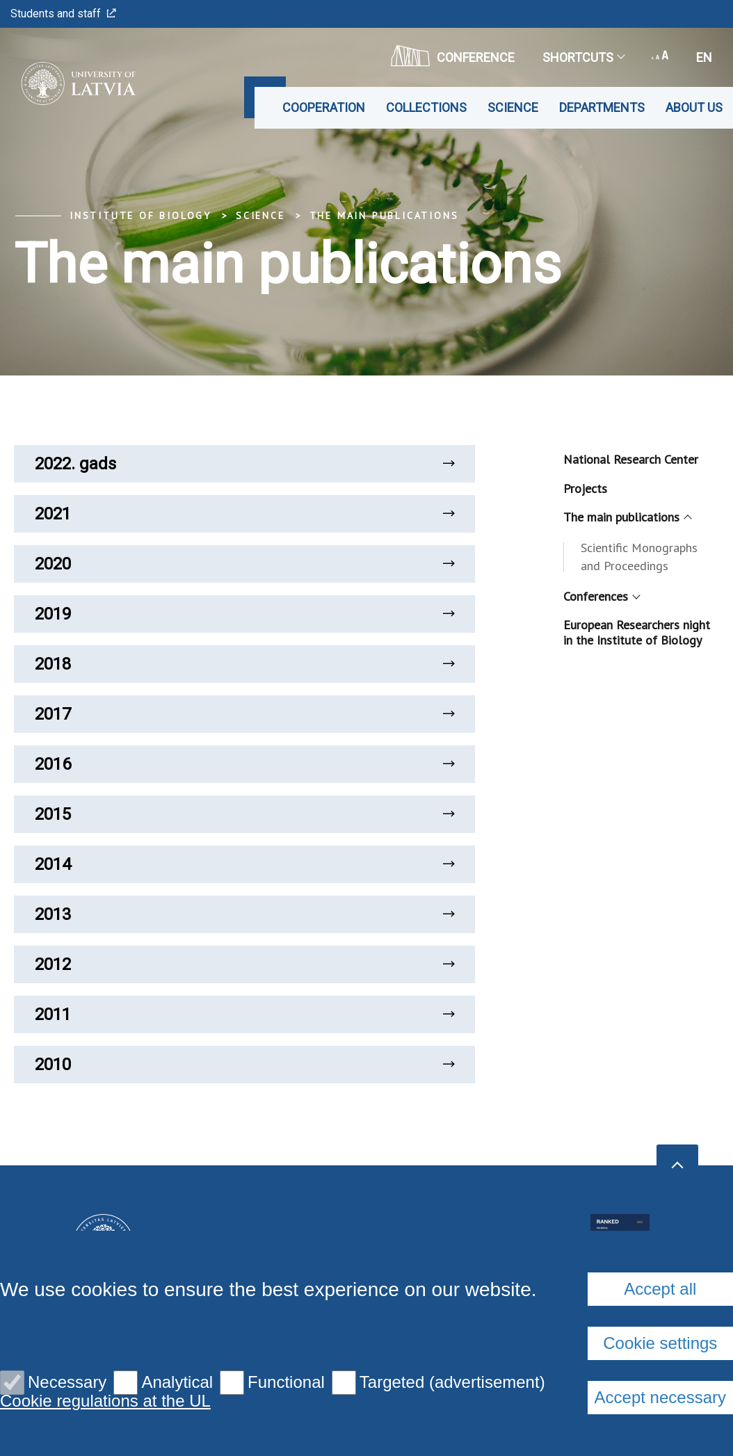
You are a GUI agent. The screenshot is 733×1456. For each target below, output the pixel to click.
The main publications (384, 215)
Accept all (660, 1288)
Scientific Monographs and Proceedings (639, 557)
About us (694, 107)
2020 (244, 564)
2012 (244, 964)
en (704, 57)
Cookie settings (660, 1343)
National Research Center (630, 459)
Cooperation (323, 107)
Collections (426, 107)
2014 (244, 864)
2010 (244, 1064)
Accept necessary (660, 1397)
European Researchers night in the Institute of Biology (636, 632)
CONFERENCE (453, 55)
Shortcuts (583, 57)
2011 (244, 1014)
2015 (244, 814)
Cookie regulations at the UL (105, 1401)
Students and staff (63, 13)
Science (513, 107)
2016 (244, 764)
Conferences (600, 596)
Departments (602, 107)
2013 (244, 914)
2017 (244, 714)
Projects (585, 488)
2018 (244, 664)
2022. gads (244, 464)
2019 (244, 614)
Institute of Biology (140, 215)
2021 (244, 514)
